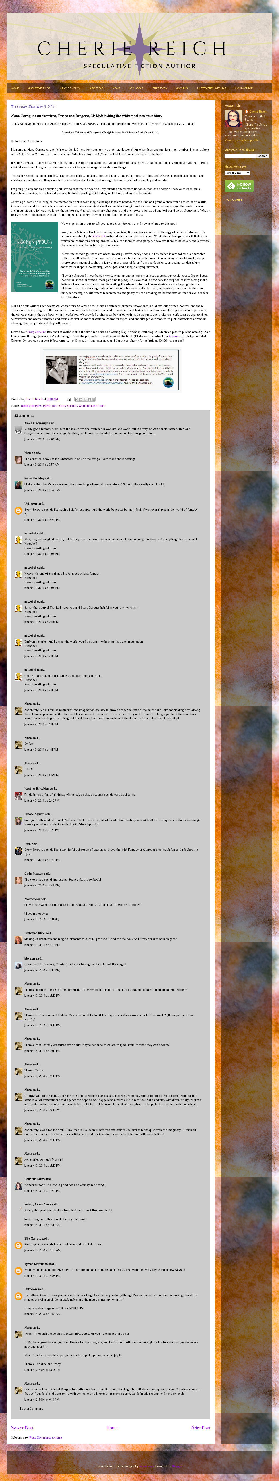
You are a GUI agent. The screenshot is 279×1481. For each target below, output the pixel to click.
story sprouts (68, 405)
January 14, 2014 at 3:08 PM (42, 1275)
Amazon (174, 336)
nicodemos (146, 1466)
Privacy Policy (69, 88)
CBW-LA (99, 236)
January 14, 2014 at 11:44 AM (42, 1250)
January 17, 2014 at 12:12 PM (42, 1369)
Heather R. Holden (36, 788)
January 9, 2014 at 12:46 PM (42, 519)
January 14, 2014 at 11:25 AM (42, 1224)
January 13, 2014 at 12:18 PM (42, 1140)
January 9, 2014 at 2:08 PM (42, 553)
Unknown (30, 503)
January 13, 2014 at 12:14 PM (42, 1025)
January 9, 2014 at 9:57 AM (42, 464)
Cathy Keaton (33, 873)
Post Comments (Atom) (45, 1437)
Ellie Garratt (32, 1238)
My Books (136, 88)
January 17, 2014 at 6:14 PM (41, 1399)
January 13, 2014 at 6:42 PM (42, 1190)
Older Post (200, 1427)
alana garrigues (31, 405)
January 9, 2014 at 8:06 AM (42, 439)
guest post (50, 405)
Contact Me (244, 88)
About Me (96, 88)
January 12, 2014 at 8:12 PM (42, 970)
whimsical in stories (92, 405)
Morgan (29, 958)
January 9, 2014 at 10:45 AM (42, 490)
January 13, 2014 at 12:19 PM (42, 1165)
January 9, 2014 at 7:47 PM (41, 800)
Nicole (28, 453)
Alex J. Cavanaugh (36, 423)
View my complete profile (242, 140)
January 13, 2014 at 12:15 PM (42, 1051)
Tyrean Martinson (36, 1264)
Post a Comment (31, 1408)
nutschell (30, 533)
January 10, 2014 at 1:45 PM (42, 945)
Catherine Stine (34, 933)
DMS (27, 844)
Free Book (159, 88)
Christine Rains (34, 1179)
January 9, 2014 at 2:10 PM (41, 622)
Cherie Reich (257, 111)
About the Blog (39, 88)
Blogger (177, 1466)
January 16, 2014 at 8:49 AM (42, 1314)
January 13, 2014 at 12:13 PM (42, 995)
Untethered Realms (211, 88)
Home (15, 88)
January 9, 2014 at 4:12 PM (41, 775)
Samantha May (34, 478)
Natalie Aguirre (34, 814)
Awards (182, 88)
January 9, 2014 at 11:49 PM (42, 885)
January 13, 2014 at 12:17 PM (42, 1110)
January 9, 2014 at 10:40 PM (42, 860)
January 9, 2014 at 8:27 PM (42, 830)
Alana (28, 704)
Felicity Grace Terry (37, 1204)
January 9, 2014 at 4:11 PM (41, 724)
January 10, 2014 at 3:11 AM (41, 919)
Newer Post (22, 1427)
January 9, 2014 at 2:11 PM (41, 656)
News (116, 88)
